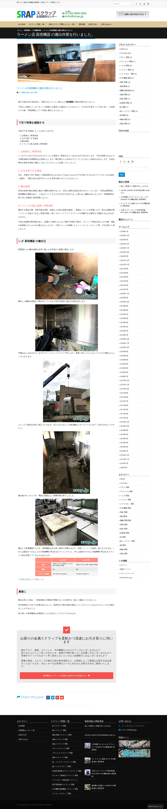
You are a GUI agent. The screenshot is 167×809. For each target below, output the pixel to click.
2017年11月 (124, 384)
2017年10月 (124, 389)
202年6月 (123, 467)
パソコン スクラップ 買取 (61, 793)
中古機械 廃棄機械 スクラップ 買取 (65, 789)
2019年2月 (124, 331)
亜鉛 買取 (124, 82)
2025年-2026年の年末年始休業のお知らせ (100, 735)
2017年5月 (124, 409)
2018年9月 (124, 351)
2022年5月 (124, 256)
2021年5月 (124, 281)
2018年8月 (124, 355)
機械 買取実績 (125, 90)
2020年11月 (124, 293)
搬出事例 (123, 86)
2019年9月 (124, 306)
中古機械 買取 (36, 30)
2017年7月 (124, 401)
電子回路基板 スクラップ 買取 (63, 784)
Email (62, 697)
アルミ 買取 (124, 57)
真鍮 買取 (124, 94)
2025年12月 (124, 235)
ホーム (19, 30)
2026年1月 (124, 231)
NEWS (122, 49)
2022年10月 (124, 252)
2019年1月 (124, 335)
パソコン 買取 (125, 70)
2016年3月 (124, 447)
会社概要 (21, 726)
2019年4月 (124, 322)
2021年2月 (124, 289)
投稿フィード (125, 569)
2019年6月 (124, 318)
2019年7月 (124, 314)
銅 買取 (123, 115)
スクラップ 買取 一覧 (36, 24)
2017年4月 (124, 413)
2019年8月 (124, 310)
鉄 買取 (123, 107)
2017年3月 (124, 418)
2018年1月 (124, 376)
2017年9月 (124, 393)
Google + (57, 697)
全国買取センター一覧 (26, 730)
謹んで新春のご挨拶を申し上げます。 (135, 186)
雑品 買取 (33, 92)
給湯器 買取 (124, 103)
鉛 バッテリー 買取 (127, 111)
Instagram (132, 161)
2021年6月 (124, 277)
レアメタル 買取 (127, 74)
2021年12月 (124, 260)
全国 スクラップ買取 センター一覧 (61, 24)
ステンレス (86, 548)
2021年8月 (124, 273)
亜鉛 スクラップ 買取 (60, 757)
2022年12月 (124, 244)
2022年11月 (124, 248)
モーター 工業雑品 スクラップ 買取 (65, 775)
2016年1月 (124, 451)
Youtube (128, 161)
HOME (21, 24)
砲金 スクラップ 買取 (60, 744)
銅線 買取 (124, 119)
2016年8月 (124, 430)
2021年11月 (124, 264)
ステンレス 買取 (126, 61)
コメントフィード (127, 573)
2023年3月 (124, 239)
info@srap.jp (132, 730)
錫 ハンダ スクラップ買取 (61, 766)
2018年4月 (124, 368)
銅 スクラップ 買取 (59, 730)
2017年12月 (124, 380)
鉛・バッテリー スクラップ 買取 (64, 762)
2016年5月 (124, 438)
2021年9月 (124, 268)
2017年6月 (124, 405)
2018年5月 (124, 364)
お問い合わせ (106, 24)
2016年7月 (124, 434)
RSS (124, 161)
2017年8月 (124, 397)
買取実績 (82, 24)
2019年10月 (124, 302)
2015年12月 (124, 455)
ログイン (123, 565)
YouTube (123, 53)
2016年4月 (124, 442)
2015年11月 (124, 459)
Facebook (48, 697)
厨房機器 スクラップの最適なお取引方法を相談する (66, 675)
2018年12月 (124, 339)
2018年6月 (124, 360)
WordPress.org (126, 577)
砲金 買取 (124, 98)
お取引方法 (92, 24)
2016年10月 (124, 426)
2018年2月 (124, 372)
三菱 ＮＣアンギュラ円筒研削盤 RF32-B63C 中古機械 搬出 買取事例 (134, 211)
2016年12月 (124, 422)
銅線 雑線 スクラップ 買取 (62, 735)
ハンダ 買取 (124, 65)
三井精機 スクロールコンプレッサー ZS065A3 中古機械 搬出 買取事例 (134, 198)
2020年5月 (124, 297)
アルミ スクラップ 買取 (60, 748)
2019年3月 (124, 326)
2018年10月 (124, 347)
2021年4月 (124, 285)
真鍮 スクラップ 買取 (60, 739)
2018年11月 (124, 343)
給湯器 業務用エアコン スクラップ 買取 (66, 771)
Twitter (53, 697)
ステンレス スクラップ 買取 (62, 753)
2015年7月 (124, 463)
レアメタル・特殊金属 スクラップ (64, 780)
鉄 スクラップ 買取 (59, 726)
